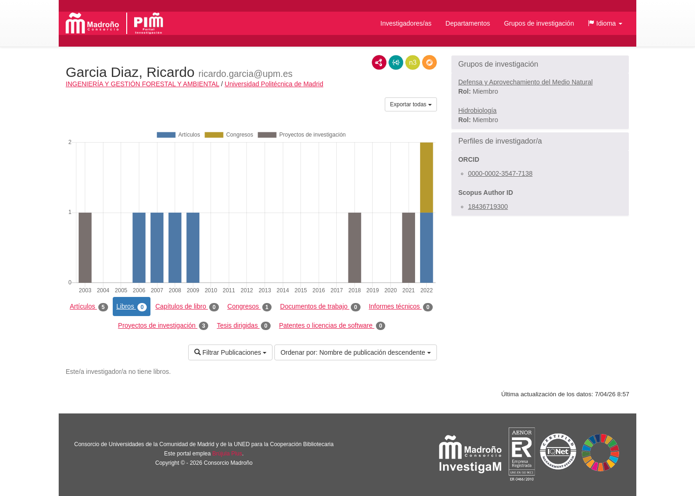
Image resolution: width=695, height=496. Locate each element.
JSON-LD (395, 62)
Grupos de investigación (539, 23)
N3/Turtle (412, 62)
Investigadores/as (406, 23)
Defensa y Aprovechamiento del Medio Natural (525, 82)
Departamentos (467, 23)
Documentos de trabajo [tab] (320, 307)
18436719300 (488, 206)
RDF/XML (379, 62)
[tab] (540, 64)
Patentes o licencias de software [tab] (332, 326)
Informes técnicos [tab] (401, 307)
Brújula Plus (227, 453)
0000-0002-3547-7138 (500, 173)
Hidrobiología (477, 110)
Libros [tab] (131, 307)
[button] (605, 23)
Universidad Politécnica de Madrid (274, 84)
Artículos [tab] (89, 307)
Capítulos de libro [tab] (187, 307)
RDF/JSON (429, 62)
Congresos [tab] (249, 307)
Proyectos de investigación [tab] (163, 326)
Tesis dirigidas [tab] (244, 326)
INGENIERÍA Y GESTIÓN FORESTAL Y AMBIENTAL (142, 84)
